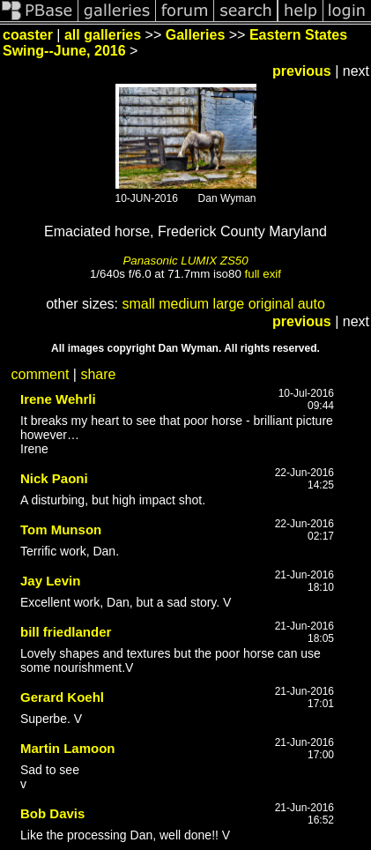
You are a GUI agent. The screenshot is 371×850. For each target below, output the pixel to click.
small (138, 303)
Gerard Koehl (62, 697)
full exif (263, 273)
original (271, 303)
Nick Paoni (54, 478)
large (229, 303)
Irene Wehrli (58, 398)
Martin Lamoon (67, 748)
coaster (28, 34)
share (97, 374)
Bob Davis (52, 813)
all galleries (102, 34)
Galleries (196, 34)
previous (301, 70)
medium (184, 303)
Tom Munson (60, 529)
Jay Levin (50, 580)
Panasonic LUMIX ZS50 (185, 260)
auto (311, 303)
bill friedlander (65, 631)
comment (40, 374)
